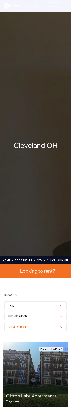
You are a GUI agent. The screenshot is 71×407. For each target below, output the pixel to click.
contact (53, 6)
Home (7, 260)
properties (24, 260)
